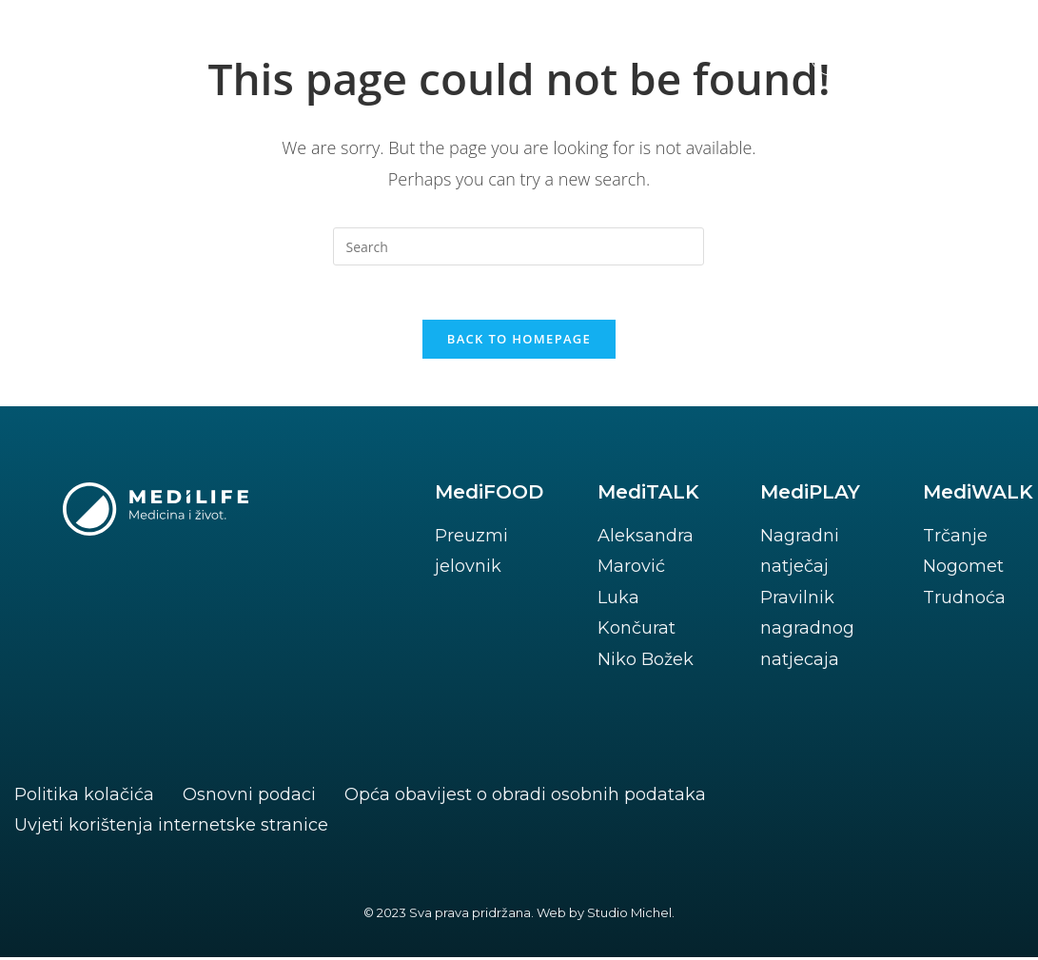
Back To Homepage (519, 341)
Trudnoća (964, 600)
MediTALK (648, 494)
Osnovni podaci (249, 797)
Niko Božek (645, 662)
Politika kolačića (84, 797)
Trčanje (955, 538)
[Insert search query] (518, 246)
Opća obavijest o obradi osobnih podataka (525, 797)
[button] (905, 53)
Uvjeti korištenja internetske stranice (171, 827)
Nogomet (963, 569)
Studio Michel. (631, 915)
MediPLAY (810, 494)
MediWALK (978, 494)
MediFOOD (489, 494)
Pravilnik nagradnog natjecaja (807, 631)
